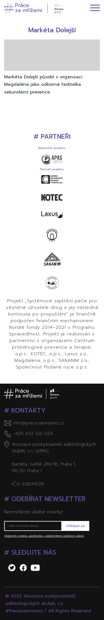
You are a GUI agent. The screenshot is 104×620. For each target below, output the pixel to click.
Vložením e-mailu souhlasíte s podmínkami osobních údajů (44, 536)
